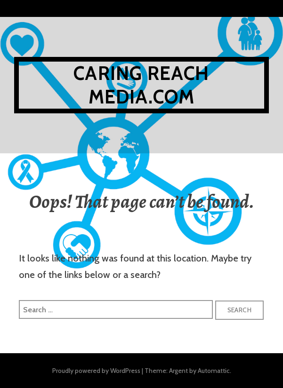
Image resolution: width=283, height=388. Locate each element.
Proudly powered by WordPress (96, 370)
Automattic (214, 370)
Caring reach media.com (141, 85)
